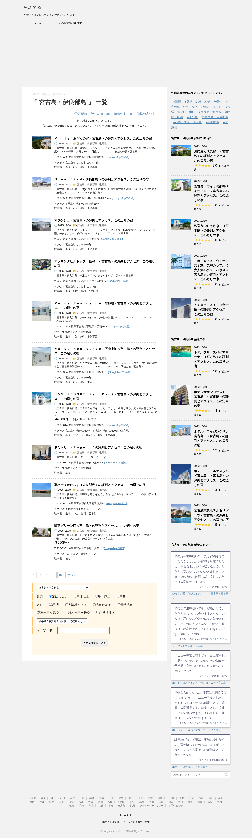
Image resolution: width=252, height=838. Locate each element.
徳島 (200, 802)
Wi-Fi (54, 604)
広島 (161, 802)
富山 (201, 798)
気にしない (58, 596)
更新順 (80, 114)
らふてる (33, 7)
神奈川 (161, 798)
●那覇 (177, 101)
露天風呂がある (78, 612)
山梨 (172, 798)
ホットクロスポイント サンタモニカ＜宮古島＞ (200, 682)
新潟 (191, 798)
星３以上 (81, 596)
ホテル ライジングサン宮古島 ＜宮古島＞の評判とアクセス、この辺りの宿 (211, 438)
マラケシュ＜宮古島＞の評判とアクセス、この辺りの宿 (93, 220)
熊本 (91, 805)
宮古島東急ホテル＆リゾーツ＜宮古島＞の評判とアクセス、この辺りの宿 (211, 515)
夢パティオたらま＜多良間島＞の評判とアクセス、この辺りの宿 (99, 485)
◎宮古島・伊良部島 (215, 117)
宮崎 (110, 805)
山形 (82, 798)
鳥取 (132, 802)
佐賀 (71, 805)
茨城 (101, 798)
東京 (150, 798)
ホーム (37, 23)
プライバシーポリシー (151, 805)
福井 (220, 798)
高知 (210, 802)
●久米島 (192, 117)
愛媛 (190, 802)
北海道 (32, 798)
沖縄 (132, 805)
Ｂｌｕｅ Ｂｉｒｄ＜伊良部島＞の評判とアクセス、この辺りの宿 (101, 179)
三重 (61, 802)
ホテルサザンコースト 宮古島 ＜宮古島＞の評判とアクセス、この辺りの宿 (211, 398)
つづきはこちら (218, 639)
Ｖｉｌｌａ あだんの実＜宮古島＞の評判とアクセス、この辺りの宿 (103, 138)
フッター (99, 125)
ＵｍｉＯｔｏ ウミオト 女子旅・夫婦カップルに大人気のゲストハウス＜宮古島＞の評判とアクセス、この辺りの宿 (213, 270)
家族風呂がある (47, 612)
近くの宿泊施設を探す (69, 23)
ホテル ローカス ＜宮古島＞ (190, 766)
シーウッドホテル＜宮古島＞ (189, 645)
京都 (81, 802)
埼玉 (130, 798)
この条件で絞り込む (94, 643)
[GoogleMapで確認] (118, 157)
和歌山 (121, 802)
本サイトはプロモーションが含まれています (126, 822)
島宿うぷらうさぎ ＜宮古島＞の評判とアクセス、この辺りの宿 (211, 230)
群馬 (121, 798)
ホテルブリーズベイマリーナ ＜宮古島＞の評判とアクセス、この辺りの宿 (211, 359)
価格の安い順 (123, 114)
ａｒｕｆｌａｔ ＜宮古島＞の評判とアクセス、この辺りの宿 (211, 309)
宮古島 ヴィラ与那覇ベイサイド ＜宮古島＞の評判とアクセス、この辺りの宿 (211, 193)
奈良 (110, 802)
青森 (43, 798)
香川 (180, 802)
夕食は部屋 (105, 612)
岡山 (151, 802)
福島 (91, 798)
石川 (211, 798)
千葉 (140, 798)
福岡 (219, 802)
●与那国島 (212, 122)
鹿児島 (121, 805)
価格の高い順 (146, 114)
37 (61, 575)
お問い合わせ (176, 805)
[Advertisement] (126, 57)
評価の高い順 (100, 114)
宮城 (72, 798)
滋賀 (71, 802)
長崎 (81, 805)
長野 (181, 798)
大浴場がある (76, 604)
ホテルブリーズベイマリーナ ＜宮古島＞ (196, 729)
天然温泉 (125, 604)
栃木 (111, 798)
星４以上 (102, 596)
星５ (121, 596)
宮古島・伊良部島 (87, 143)
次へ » (71, 575)
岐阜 (51, 802)
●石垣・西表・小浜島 (187, 122)
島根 (141, 802)
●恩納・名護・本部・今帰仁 (203, 101)
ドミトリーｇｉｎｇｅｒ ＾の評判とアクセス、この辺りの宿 (98, 447)
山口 (171, 802)
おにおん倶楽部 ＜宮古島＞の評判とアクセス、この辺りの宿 (211, 156)
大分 (101, 805)
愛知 (42, 802)
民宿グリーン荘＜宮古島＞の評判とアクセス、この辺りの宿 (96, 525)
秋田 (62, 798)
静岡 (32, 802)
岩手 (53, 798)
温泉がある (102, 604)
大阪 (90, 802)
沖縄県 (103, 143)
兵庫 (100, 802)
